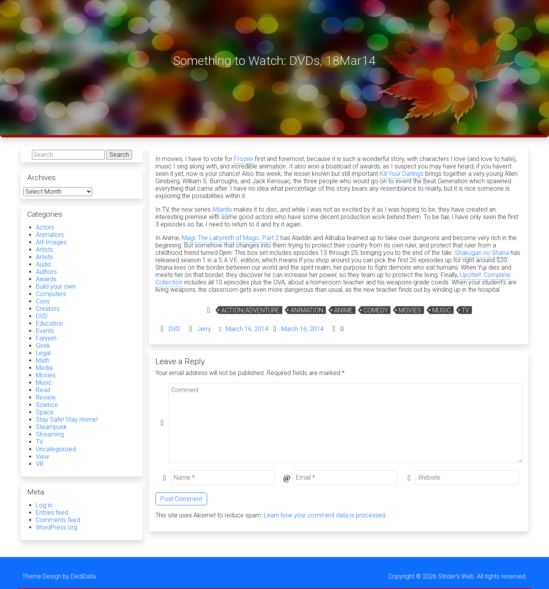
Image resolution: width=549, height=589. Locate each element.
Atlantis (222, 209)
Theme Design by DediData (59, 576)
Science (47, 404)
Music (441, 310)
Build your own (56, 286)
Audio (43, 264)
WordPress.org (56, 527)
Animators (50, 234)
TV (465, 310)
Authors (46, 271)
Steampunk (51, 427)
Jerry (204, 329)
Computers (51, 294)
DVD (174, 329)
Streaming (50, 434)
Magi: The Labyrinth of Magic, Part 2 (230, 238)
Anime (343, 310)
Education (49, 323)
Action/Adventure (250, 310)
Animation (306, 310)
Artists (44, 249)
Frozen (243, 159)
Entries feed (52, 512)
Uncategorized (56, 449)
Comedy (376, 310)
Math (42, 360)
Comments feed (58, 520)
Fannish (46, 338)
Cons (43, 301)
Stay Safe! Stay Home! (66, 419)
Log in (44, 505)
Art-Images (51, 242)
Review (46, 397)
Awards (46, 279)
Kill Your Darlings (402, 173)
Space (45, 412)
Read (43, 390)
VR (40, 464)
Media (44, 368)
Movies (410, 310)
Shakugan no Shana (482, 252)
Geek (43, 345)
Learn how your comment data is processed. (325, 515)
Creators (48, 308)
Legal (43, 353)
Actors (45, 227)
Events (45, 331)
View (42, 456)
